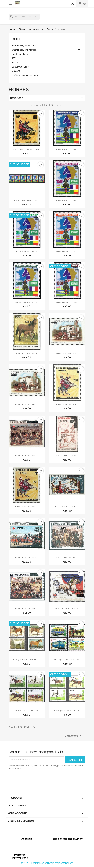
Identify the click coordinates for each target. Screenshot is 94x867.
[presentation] (34, 778)
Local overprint (20, 66)
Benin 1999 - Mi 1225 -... (26, 251)
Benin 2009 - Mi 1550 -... (67, 557)
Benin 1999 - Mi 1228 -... (67, 302)
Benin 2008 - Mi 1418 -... (67, 404)
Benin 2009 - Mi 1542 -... (27, 557)
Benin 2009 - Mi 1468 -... (27, 506)
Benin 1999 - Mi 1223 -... (67, 149)
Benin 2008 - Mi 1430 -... (27, 455)
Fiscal (15, 62)
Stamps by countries (24, 45)
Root (17, 39)
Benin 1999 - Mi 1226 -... (67, 251)
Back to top (73, 736)
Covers (16, 71)
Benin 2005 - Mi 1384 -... (27, 404)
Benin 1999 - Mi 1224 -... (67, 200)
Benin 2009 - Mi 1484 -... (67, 506)
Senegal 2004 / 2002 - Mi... (67, 659)
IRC (14, 58)
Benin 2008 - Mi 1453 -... (67, 455)
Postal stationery (22, 54)
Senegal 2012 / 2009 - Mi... (26, 710)
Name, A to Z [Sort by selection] (47, 98)
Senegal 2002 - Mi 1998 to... (27, 659)
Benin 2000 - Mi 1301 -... (67, 353)
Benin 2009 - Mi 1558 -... (27, 608)
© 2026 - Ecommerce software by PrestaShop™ (47, 863)
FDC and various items (25, 75)
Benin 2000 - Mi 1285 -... (27, 353)
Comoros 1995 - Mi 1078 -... (67, 608)
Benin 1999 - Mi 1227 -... (26, 302)
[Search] (24, 17)
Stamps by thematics (24, 49)
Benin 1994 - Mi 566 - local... (26, 149)
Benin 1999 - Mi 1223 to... (26, 200)
